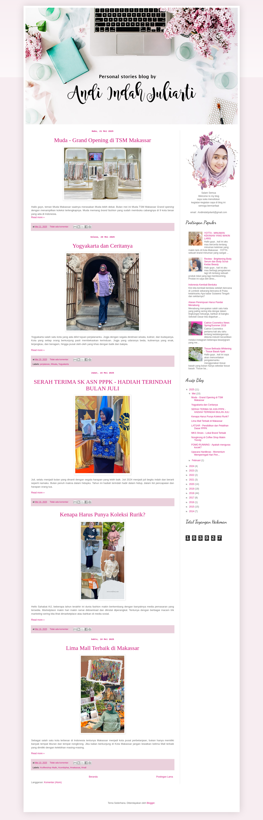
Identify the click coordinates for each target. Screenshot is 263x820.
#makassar (75, 767)
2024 (192, 466)
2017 (192, 497)
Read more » (38, 217)
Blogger (151, 803)
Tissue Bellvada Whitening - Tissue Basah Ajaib (217, 350)
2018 (192, 493)
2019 (192, 488)
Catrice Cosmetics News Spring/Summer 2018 (216, 324)
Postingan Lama (164, 776)
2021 (192, 479)
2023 (192, 470)
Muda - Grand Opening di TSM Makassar (102, 140)
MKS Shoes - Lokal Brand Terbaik (208, 433)
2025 (192, 389)
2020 (192, 484)
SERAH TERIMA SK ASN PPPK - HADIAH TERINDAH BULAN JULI (102, 385)
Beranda (93, 776)
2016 (192, 502)
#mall (83, 767)
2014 (192, 511)
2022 (192, 475)
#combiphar (63, 767)
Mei (194, 393)
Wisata (54, 364)
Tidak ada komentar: (59, 226)
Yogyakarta (63, 364)
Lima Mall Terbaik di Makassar (102, 648)
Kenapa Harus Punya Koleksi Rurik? (102, 514)
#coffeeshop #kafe (48, 767)
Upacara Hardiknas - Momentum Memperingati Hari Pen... (208, 453)
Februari (196, 460)
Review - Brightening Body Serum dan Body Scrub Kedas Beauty (217, 262)
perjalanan (45, 364)
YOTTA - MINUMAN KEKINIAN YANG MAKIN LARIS (217, 236)
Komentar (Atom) (53, 782)
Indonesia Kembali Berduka (203, 284)
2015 (192, 506)
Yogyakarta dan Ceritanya (103, 245)
